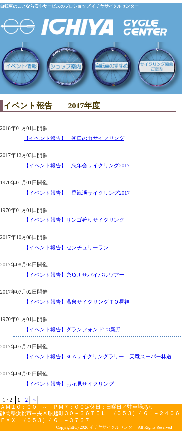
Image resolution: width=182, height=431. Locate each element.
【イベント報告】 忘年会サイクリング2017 (77, 165)
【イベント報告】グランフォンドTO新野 (72, 329)
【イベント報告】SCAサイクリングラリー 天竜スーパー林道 (98, 356)
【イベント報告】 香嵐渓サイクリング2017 (77, 193)
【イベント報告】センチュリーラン (66, 247)
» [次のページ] (34, 400)
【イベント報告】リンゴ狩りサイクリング (74, 220)
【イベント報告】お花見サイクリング (69, 384)
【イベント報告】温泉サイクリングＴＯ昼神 (77, 302)
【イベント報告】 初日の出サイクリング (74, 138)
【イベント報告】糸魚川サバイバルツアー (74, 275)
